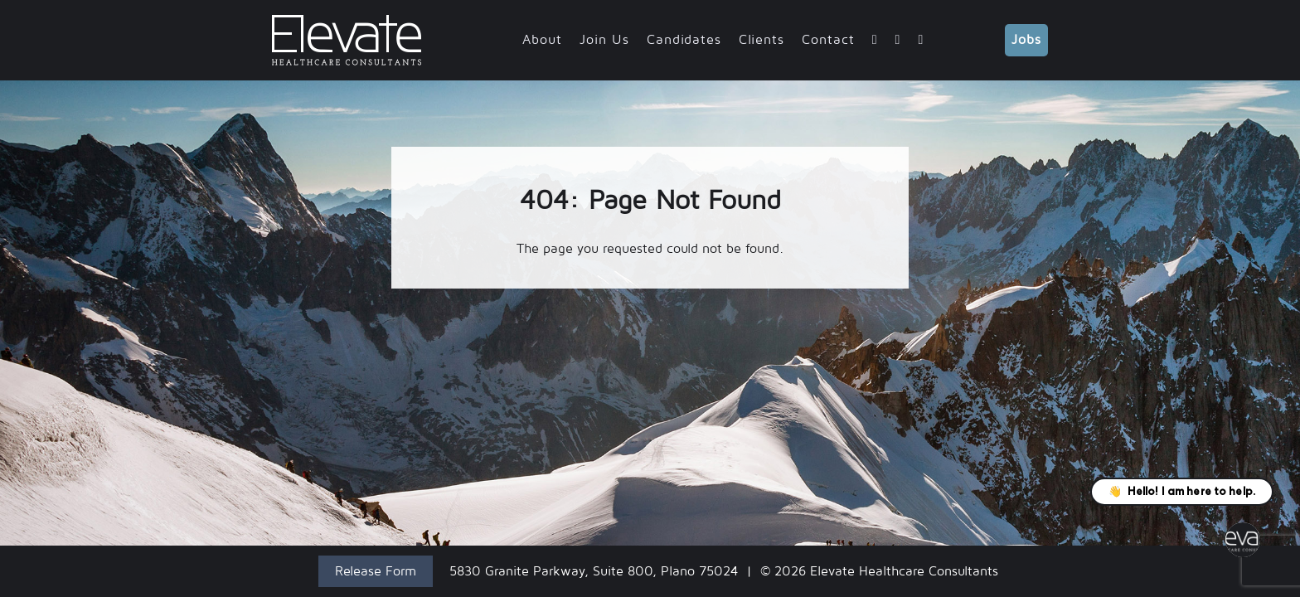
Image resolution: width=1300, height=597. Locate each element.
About (542, 39)
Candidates (684, 39)
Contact (828, 39)
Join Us (604, 39)
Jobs (1026, 39)
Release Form (375, 571)
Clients (761, 39)
